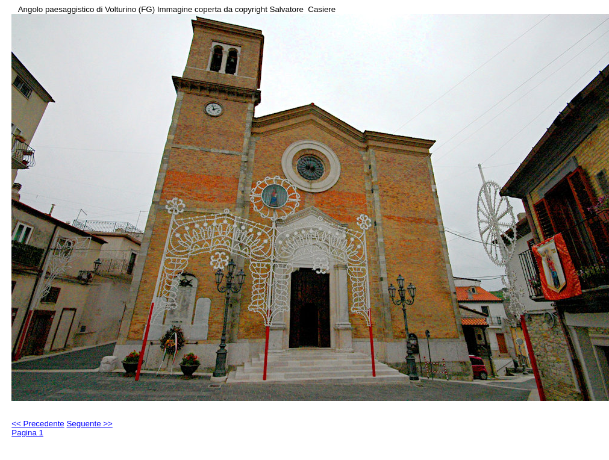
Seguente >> (89, 423)
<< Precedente (37, 423)
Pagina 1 (27, 432)
